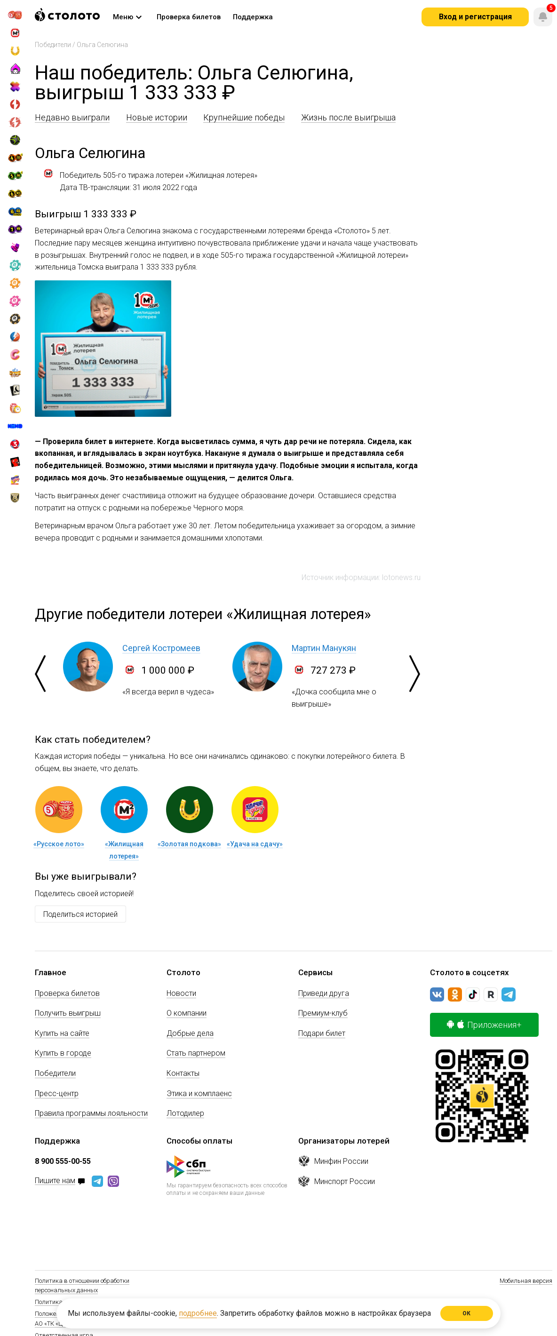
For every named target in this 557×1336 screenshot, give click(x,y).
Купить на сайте (62, 1033)
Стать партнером (196, 1053)
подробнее (198, 1313)
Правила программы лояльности (91, 1113)
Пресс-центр (57, 1093)
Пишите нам (55, 1181)
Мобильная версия (526, 1280)
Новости (181, 993)
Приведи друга (323, 993)
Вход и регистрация (475, 16)
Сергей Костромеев (161, 648)
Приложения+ (484, 1025)
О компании (187, 1013)
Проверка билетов (67, 993)
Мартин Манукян (324, 648)
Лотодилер (185, 1113)
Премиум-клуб (323, 1013)
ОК (466, 1313)
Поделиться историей (80, 914)
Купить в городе (63, 1053)
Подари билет (321, 1033)
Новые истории (156, 117)
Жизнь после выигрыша (348, 117)
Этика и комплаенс (199, 1093)
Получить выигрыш (68, 1013)
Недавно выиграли (72, 117)
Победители (53, 44)
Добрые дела (190, 1033)
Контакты (183, 1073)
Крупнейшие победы (244, 117)
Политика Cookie (58, 1301)
